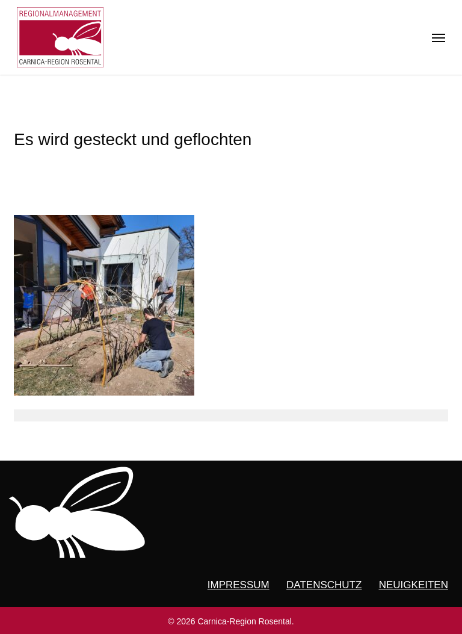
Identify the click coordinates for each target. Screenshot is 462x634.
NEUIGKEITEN (413, 585)
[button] (438, 37)
